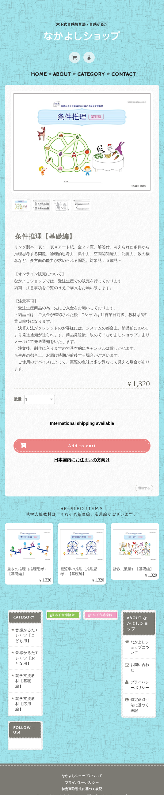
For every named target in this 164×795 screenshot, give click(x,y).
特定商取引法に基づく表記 (140, 695)
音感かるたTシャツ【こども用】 (25, 625)
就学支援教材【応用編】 (24, 694)
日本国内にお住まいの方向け (82, 447)
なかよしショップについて (140, 637)
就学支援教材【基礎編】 (24, 671)
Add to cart (82, 434)
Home (39, 62)
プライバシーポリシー (140, 675)
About (62, 62)
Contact (123, 62)
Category (91, 62)
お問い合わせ (140, 658)
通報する (144, 476)
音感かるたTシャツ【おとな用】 (25, 648)
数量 (17, 387)
